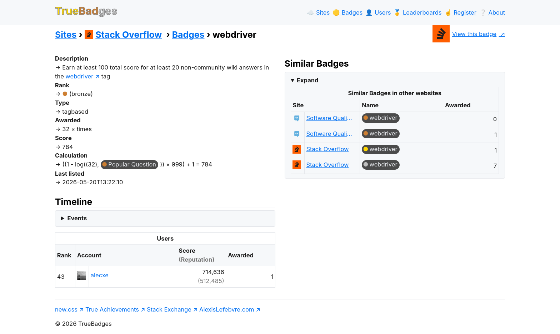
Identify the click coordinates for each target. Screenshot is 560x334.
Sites (65, 34)
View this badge (464, 33)
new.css (66, 309)
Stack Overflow (123, 34)
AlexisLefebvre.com (226, 309)
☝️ (460, 12)
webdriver (384, 117)
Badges (188, 34)
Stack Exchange (169, 309)
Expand (307, 80)
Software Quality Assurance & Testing (329, 118)
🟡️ (347, 12)
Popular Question (132, 164)
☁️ (318, 12)
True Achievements (112, 309)
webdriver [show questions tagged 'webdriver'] (79, 76)
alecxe (100, 275)
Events (77, 218)
